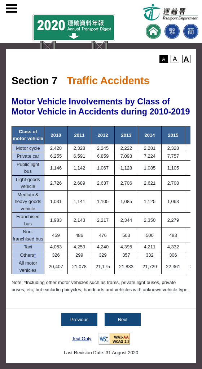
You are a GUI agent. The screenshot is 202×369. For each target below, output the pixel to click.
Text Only (81, 338)
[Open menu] (11, 8)
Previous (79, 319)
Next (123, 319)
